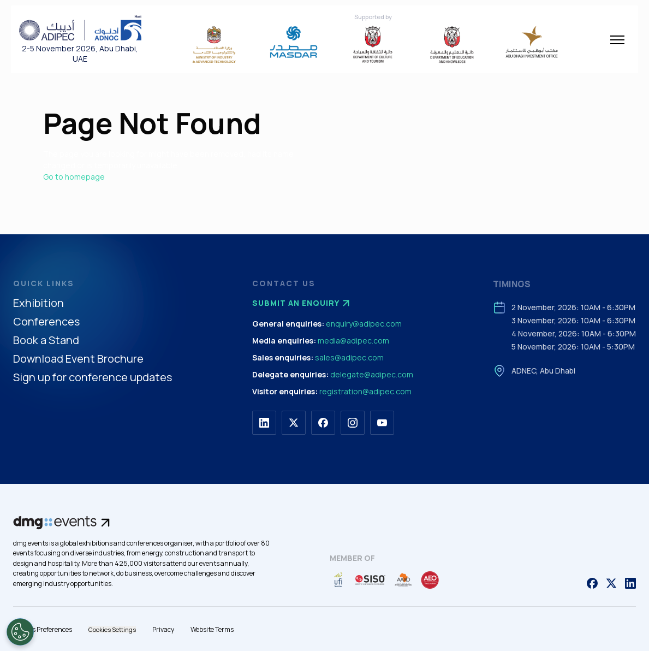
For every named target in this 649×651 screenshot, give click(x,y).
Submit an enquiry (302, 303)
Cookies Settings (112, 629)
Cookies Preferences (42, 629)
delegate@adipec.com (371, 374)
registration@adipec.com (365, 391)
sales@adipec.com (349, 357)
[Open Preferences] (20, 632)
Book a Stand (46, 340)
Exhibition (38, 303)
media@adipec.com (353, 340)
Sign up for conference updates (92, 377)
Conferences (46, 322)
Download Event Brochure (78, 359)
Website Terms (212, 629)
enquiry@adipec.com (364, 323)
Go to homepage (74, 176)
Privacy (163, 629)
